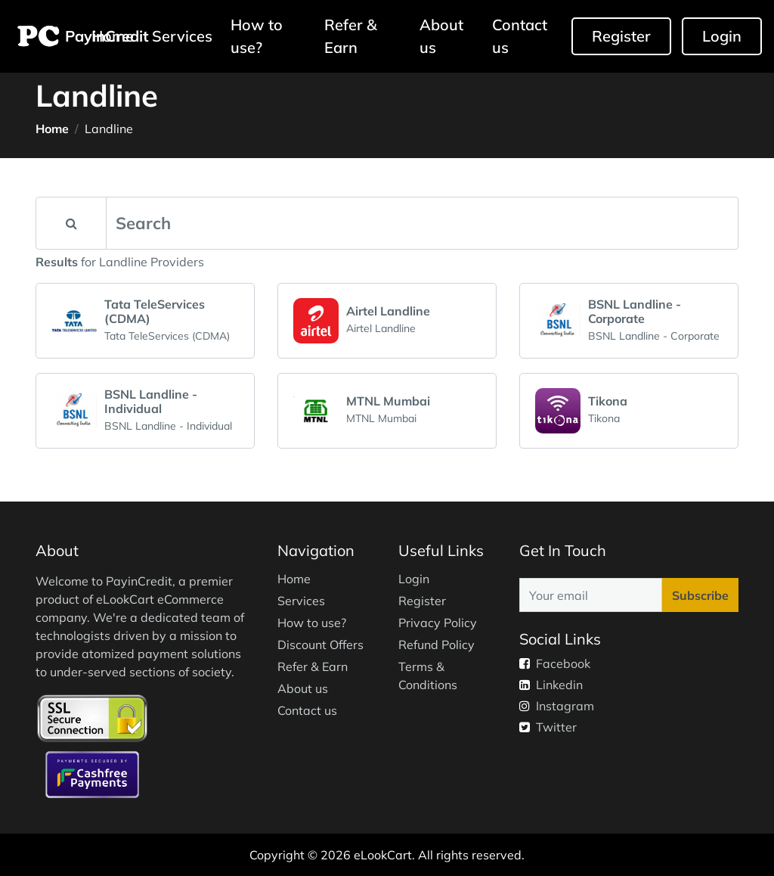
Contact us (519, 36)
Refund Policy (436, 644)
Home (52, 128)
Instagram (556, 705)
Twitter (548, 727)
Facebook (554, 663)
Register (621, 35)
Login (721, 35)
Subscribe (700, 595)
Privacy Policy (437, 622)
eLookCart (383, 854)
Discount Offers (320, 644)
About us (441, 36)
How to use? (257, 36)
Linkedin (551, 684)
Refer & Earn (350, 36)
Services (182, 35)
